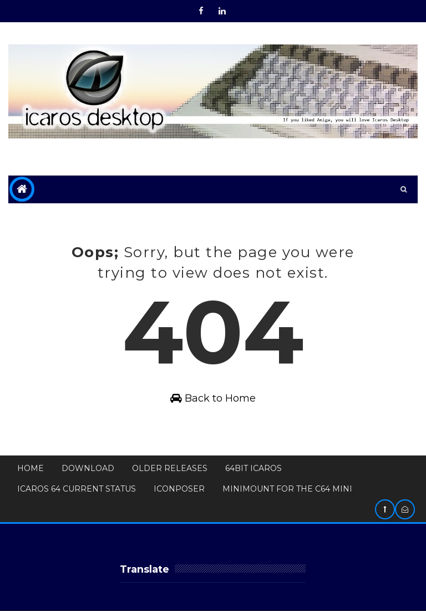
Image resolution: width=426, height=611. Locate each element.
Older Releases (169, 468)
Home (30, 468)
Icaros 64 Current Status (76, 489)
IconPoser (179, 489)
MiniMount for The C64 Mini (287, 489)
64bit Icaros (253, 468)
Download (88, 468)
